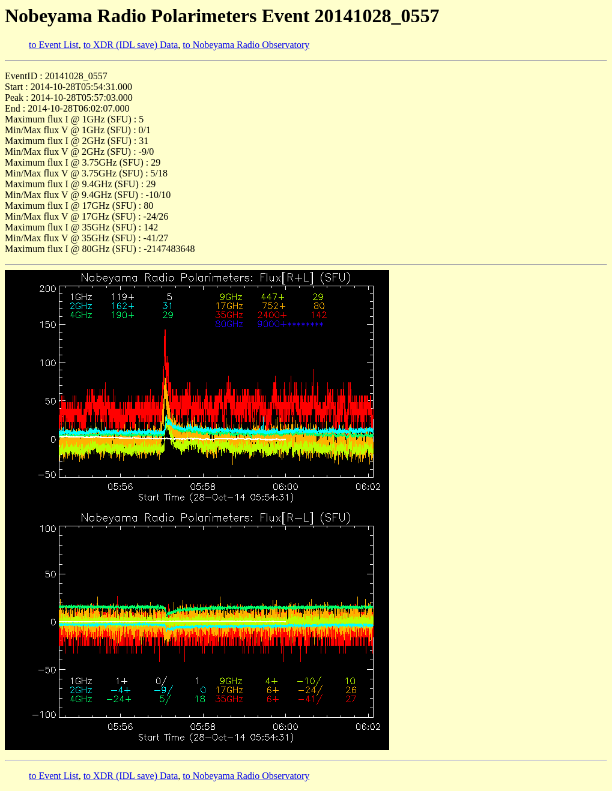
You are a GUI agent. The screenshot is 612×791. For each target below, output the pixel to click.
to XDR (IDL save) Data (130, 45)
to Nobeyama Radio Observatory (246, 45)
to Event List (54, 45)
